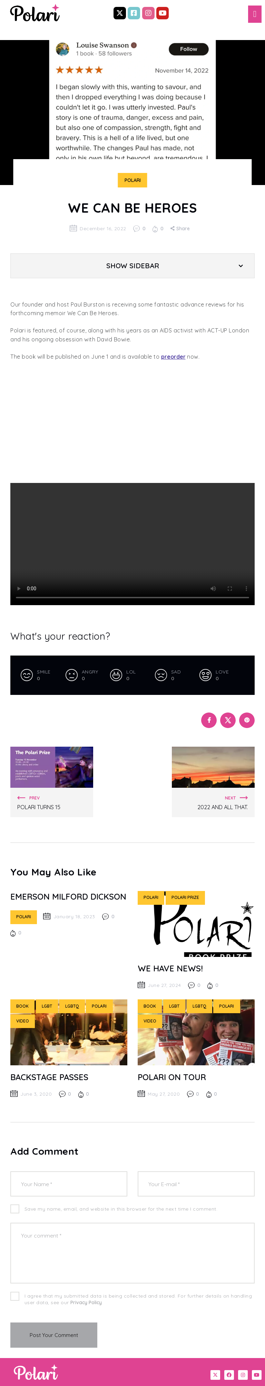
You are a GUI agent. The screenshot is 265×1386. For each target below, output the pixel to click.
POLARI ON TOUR (172, 1077)
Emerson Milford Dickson (68, 896)
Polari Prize (185, 897)
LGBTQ (72, 1006)
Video (22, 1021)
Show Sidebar (132, 265)
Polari (133, 180)
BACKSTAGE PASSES (49, 1077)
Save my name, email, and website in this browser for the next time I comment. (121, 1209)
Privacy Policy (86, 1302)
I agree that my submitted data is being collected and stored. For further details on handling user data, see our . (138, 1299)
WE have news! (170, 968)
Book (22, 1006)
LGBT (47, 1006)
